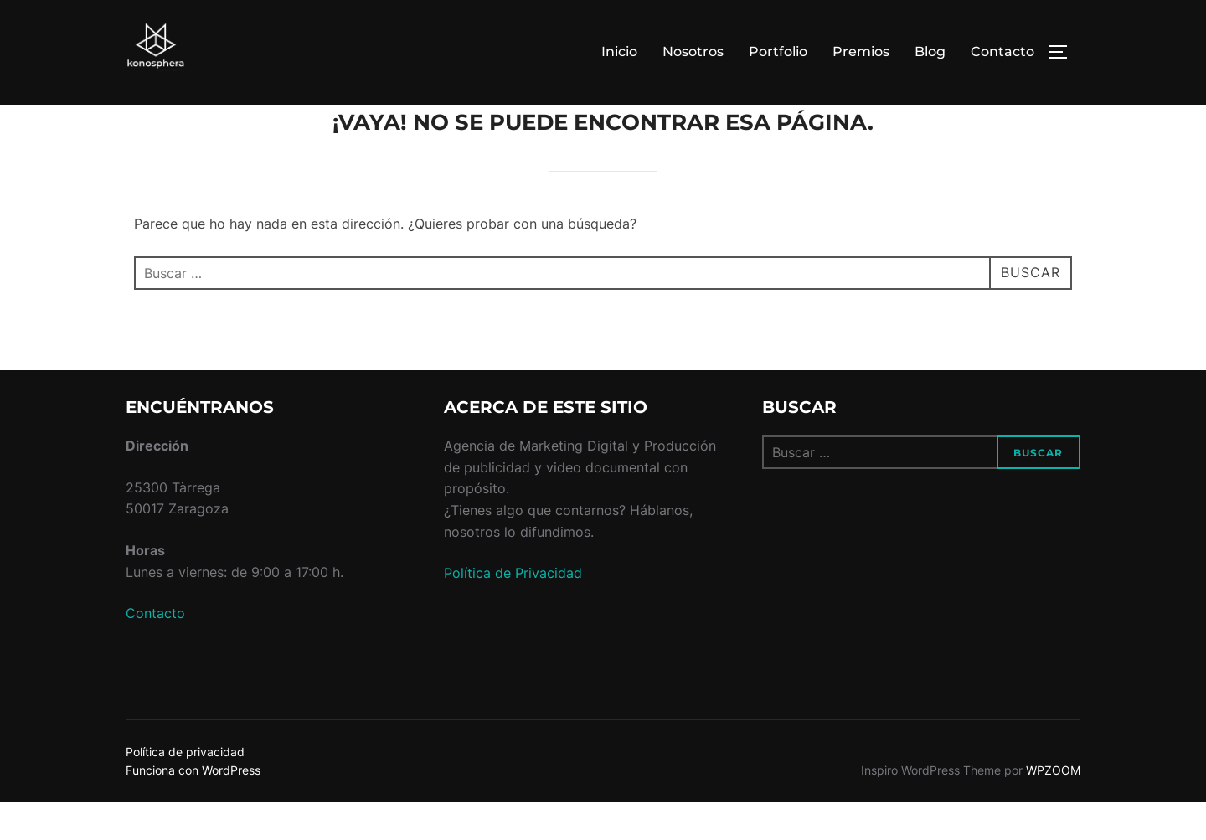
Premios (860, 51)
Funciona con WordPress (193, 808)
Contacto (1002, 51)
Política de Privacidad (513, 610)
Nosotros (693, 51)
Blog (930, 51)
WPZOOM (1053, 808)
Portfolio (778, 51)
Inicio (619, 51)
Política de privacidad (185, 788)
